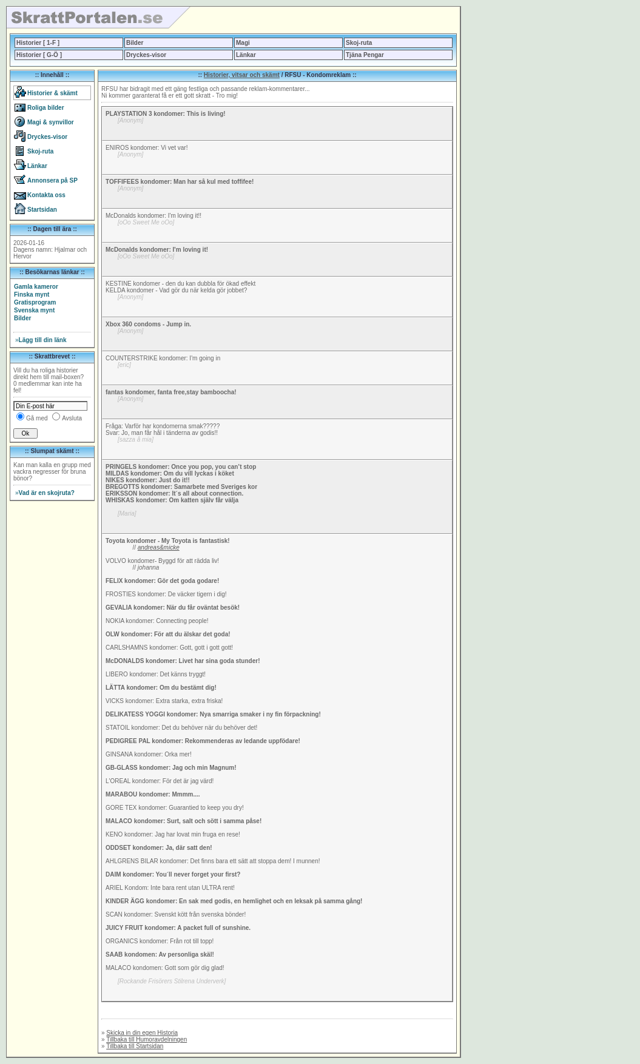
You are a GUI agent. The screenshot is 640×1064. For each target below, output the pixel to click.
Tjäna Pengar (365, 55)
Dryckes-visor (146, 55)
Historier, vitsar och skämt (242, 75)
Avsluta (72, 418)
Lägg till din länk (40, 340)
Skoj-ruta (359, 42)
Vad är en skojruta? (45, 493)
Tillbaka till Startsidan (134, 1046)
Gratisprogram (35, 302)
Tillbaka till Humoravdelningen (146, 1039)
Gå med (37, 418)
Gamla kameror (36, 286)
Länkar (246, 55)
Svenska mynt (34, 310)
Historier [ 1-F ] (37, 42)
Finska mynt (31, 294)
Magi (243, 42)
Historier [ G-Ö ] (39, 55)
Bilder (134, 42)
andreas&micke (159, 547)
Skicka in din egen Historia (142, 1032)
